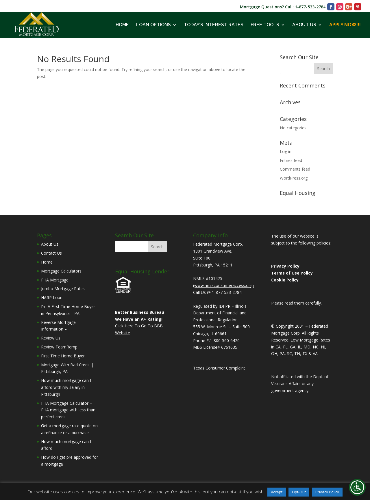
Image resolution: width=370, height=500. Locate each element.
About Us (49, 244)
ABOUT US (304, 25)
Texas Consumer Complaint (219, 368)
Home (47, 262)
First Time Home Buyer (63, 356)
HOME (122, 25)
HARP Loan (51, 297)
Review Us (50, 338)
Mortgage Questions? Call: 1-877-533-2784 (282, 7)
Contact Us (51, 253)
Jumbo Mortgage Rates (63, 288)
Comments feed (295, 169)
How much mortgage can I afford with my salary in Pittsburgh (66, 387)
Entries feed (291, 160)
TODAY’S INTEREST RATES (213, 25)
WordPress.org (294, 178)
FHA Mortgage (55, 280)
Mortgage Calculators (61, 271)
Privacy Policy (327, 492)
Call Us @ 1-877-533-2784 (217, 292)
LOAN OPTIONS (153, 25)
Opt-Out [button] (299, 492)
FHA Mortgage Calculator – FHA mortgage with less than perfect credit (68, 410)
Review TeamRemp (59, 347)
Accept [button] (276, 492)
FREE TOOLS (265, 25)
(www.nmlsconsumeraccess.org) (223, 285)
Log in (285, 151)
